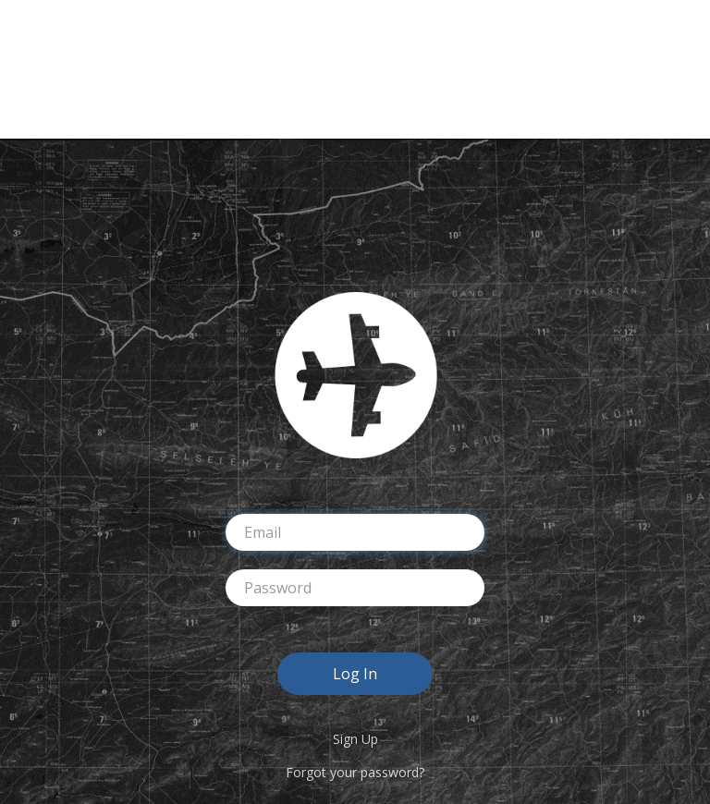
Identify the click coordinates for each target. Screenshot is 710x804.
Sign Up (355, 739)
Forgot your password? (355, 772)
